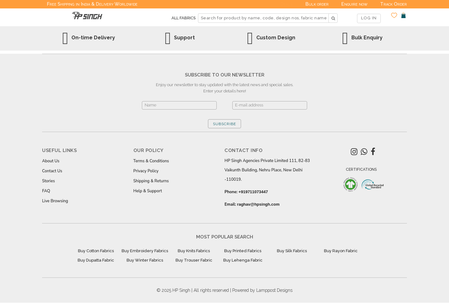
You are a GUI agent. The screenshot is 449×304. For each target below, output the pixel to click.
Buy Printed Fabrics (242, 250)
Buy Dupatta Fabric (96, 260)
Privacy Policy (146, 171)
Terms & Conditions (151, 161)
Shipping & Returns (151, 181)
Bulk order (317, 4)
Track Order (393, 4)
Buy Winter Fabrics (145, 260)
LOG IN (369, 18)
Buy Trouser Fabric (194, 260)
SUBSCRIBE (224, 124)
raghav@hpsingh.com (258, 204)
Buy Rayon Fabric (341, 250)
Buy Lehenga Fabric (243, 260)
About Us (51, 161)
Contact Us (52, 171)
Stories (48, 181)
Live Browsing (55, 201)
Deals (286, 4)
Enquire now (354, 4)
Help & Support (147, 191)
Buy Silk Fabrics (292, 250)
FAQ (46, 191)
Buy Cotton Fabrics (96, 250)
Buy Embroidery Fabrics (145, 250)
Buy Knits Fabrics (194, 250)
